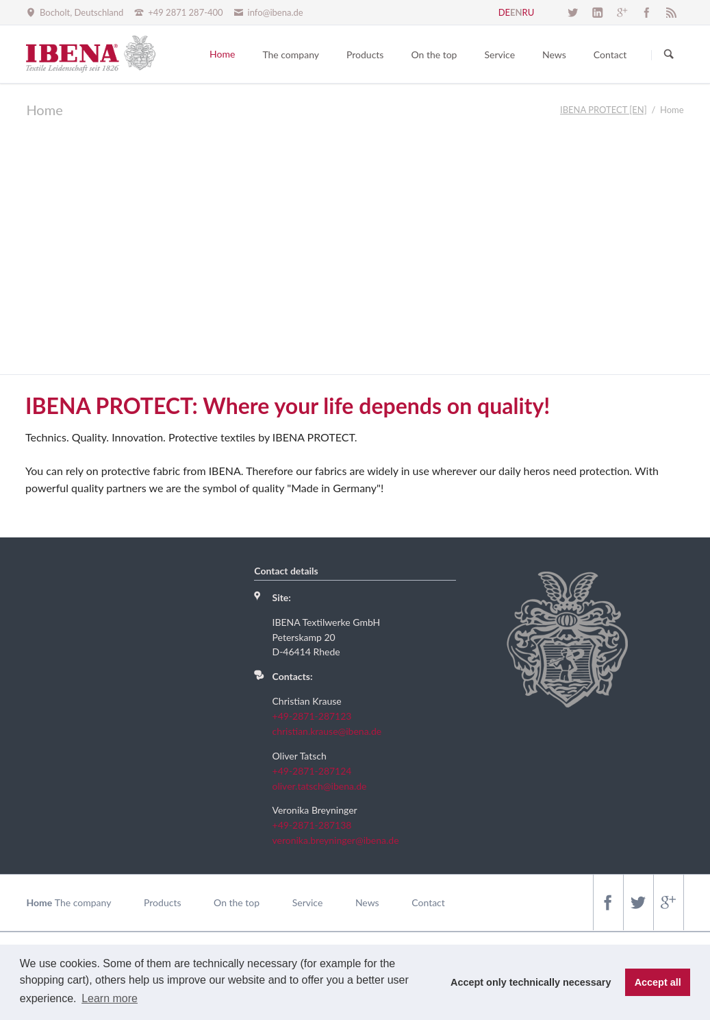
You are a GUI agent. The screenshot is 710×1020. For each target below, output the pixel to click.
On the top (236, 902)
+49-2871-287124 (312, 771)
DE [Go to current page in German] (504, 12)
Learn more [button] (109, 998)
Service (307, 902)
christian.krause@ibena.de (327, 731)
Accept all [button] (658, 982)
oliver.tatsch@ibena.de (319, 786)
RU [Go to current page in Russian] (528, 12)
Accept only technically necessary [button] (531, 982)
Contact (428, 902)
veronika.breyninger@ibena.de (335, 840)
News (367, 902)
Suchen (669, 55)
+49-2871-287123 (312, 716)
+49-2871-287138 (312, 825)
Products (162, 902)
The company (83, 902)
